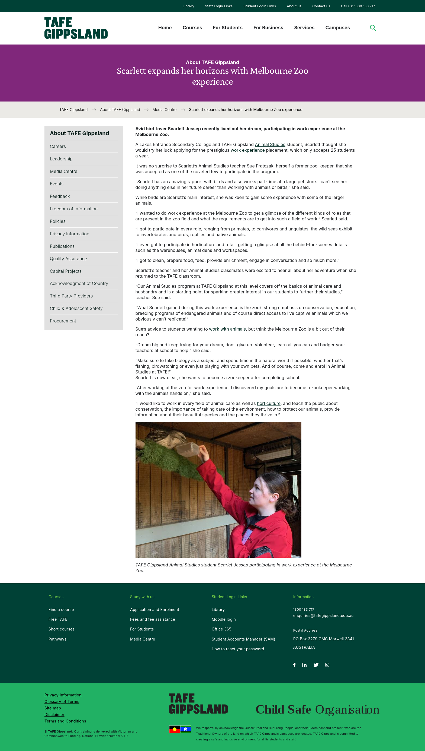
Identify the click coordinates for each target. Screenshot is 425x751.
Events (56, 183)
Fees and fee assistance (152, 619)
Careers (58, 146)
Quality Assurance (68, 258)
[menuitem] (188, 6)
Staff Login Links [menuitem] (219, 6)
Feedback (60, 196)
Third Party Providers (71, 296)
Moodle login (224, 619)
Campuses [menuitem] (338, 27)
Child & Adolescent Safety (76, 308)
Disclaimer (54, 714)
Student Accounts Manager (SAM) (243, 639)
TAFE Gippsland (74, 109)
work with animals (227, 329)
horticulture (269, 403)
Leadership (61, 158)
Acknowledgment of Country (79, 283)
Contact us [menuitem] (321, 6)
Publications (62, 246)
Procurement (63, 321)
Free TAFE (58, 619)
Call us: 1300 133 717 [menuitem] (358, 6)
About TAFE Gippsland (120, 109)
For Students (142, 629)
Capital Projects (66, 271)
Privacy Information (69, 233)
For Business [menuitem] (268, 27)
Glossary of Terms (61, 701)
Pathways (57, 639)
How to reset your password (238, 649)
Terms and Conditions (65, 721)
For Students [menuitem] (228, 27)
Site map (52, 708)
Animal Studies (270, 144)
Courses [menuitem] (192, 27)
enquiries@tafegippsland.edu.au (323, 615)
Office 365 (221, 629)
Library (188, 6)
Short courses (62, 629)
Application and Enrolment (154, 609)
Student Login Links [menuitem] (259, 6)
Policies (58, 221)
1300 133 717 (303, 609)
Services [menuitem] (304, 27)
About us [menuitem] (294, 6)
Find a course (61, 609)
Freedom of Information (74, 208)
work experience (248, 150)
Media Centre (165, 109)
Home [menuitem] (165, 27)
